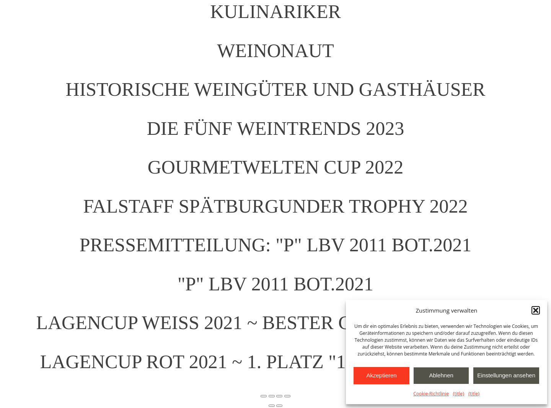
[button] (536, 310)
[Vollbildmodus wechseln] (272, 396)
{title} (458, 393)
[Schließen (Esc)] (287, 396)
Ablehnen (441, 375)
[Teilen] (279, 396)
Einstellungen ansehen (506, 375)
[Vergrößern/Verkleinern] (264, 396)
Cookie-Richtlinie (431, 393)
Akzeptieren (381, 375)
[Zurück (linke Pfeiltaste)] (272, 406)
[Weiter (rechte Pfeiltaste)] (279, 406)
